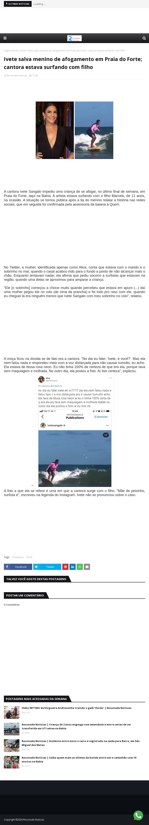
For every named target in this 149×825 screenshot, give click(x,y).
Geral (23, 50)
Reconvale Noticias (17, 75)
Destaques (18, 557)
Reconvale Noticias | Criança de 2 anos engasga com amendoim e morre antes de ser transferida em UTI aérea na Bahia (76, 726)
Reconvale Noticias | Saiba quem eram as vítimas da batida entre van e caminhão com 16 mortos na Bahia (79, 759)
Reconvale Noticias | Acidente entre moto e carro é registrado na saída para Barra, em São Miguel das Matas (81, 743)
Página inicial (11, 50)
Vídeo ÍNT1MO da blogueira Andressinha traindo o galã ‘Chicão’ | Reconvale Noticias (76, 708)
